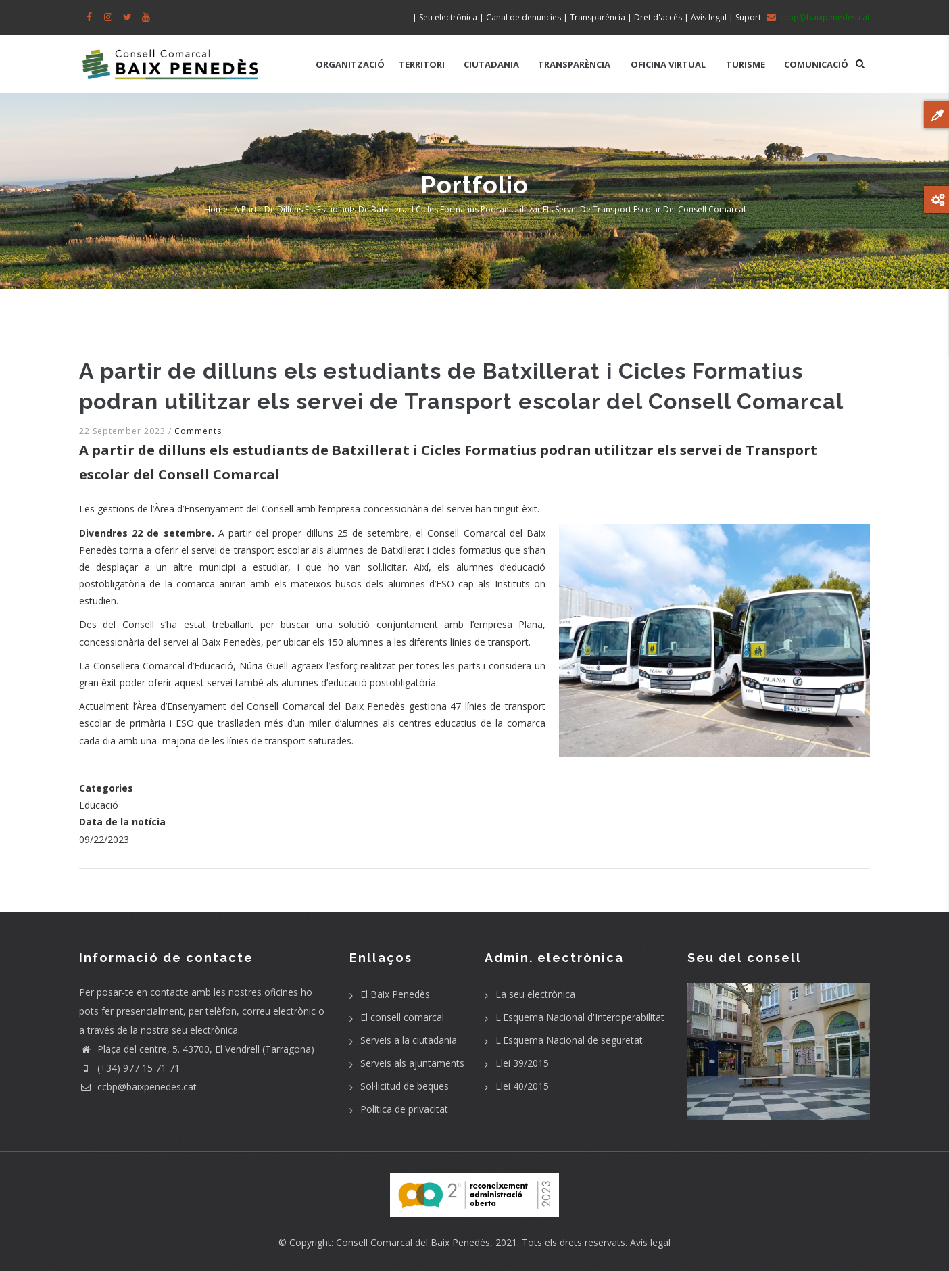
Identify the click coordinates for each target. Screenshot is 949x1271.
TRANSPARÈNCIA (574, 64)
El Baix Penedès (395, 994)
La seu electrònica (535, 994)
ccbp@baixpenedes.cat (138, 1086)
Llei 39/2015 (522, 1063)
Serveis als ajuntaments (412, 1063)
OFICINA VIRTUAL (668, 64)
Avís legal (650, 1242)
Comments (198, 431)
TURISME (745, 64)
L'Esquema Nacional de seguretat (569, 1040)
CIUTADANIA (491, 64)
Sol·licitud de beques (404, 1086)
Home (216, 209)
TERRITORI (422, 64)
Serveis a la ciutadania (408, 1040)
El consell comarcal (402, 1017)
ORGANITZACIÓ (350, 64)
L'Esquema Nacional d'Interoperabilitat (579, 1017)
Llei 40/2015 (522, 1086)
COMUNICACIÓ (816, 64)
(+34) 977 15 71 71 (129, 1067)
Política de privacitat (404, 1109)
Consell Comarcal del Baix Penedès (413, 1242)
